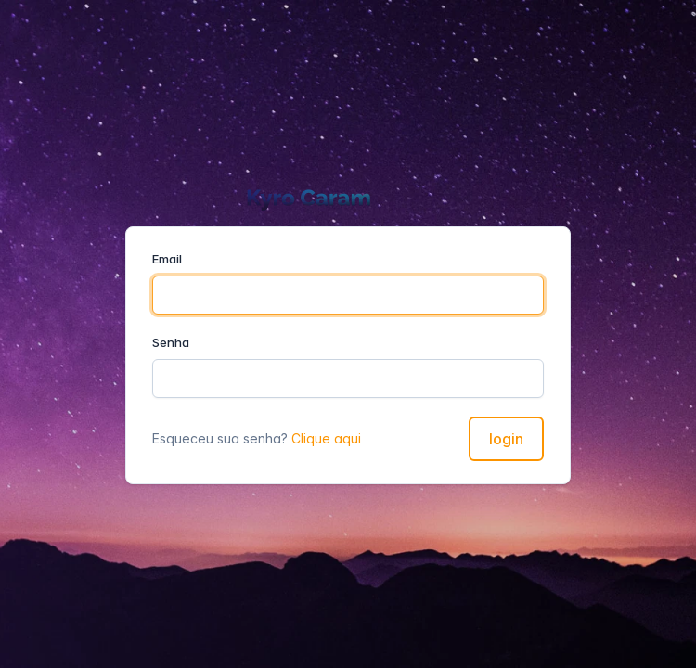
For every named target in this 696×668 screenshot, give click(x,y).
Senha (170, 342)
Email (167, 258)
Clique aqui (326, 438)
